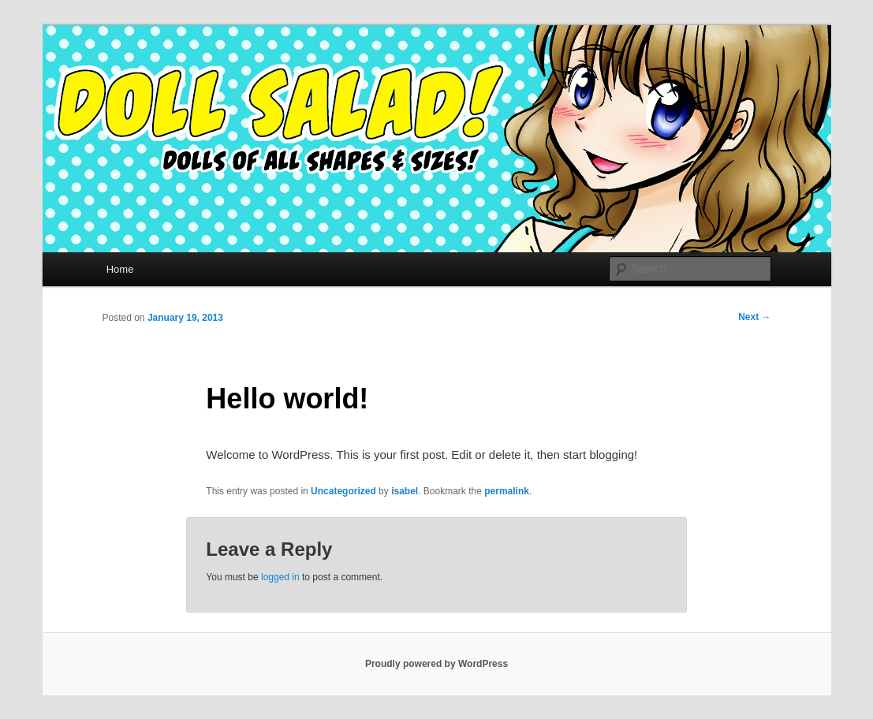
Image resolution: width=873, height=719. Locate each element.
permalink (506, 491)
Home (120, 269)
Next (754, 316)
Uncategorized (343, 491)
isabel (404, 491)
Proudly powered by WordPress (436, 663)
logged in (280, 577)
